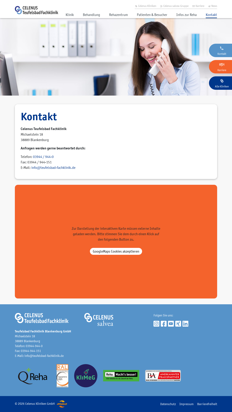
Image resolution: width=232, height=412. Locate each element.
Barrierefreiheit (207, 404)
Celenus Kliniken (145, 5)
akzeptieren (116, 251)
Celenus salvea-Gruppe (174, 5)
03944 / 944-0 (43, 156)
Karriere (198, 5)
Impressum (186, 404)
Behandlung (91, 15)
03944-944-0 (34, 346)
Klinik (70, 15)
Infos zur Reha (186, 15)
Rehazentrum (118, 15)
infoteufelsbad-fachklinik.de (53, 167)
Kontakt (211, 15)
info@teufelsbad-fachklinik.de (44, 356)
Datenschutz (168, 404)
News (212, 5)
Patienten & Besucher (152, 15)
